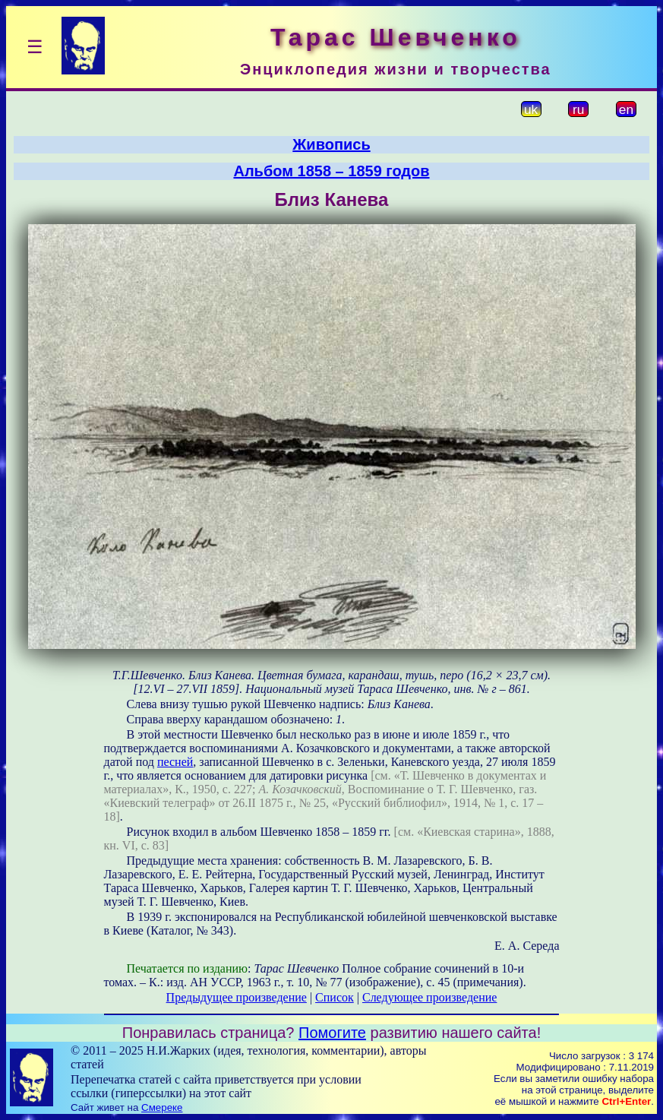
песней (175, 761)
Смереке (161, 1107)
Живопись (331, 144)
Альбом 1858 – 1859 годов (331, 171)
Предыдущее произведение (236, 997)
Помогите (332, 1032)
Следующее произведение (429, 997)
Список (334, 997)
